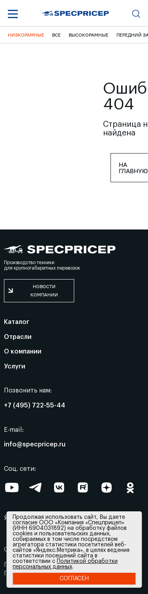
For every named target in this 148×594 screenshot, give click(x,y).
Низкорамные (26, 35)
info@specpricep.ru (35, 444)
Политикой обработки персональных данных (65, 564)
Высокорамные (89, 35)
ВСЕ (56, 35)
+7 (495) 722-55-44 (34, 405)
